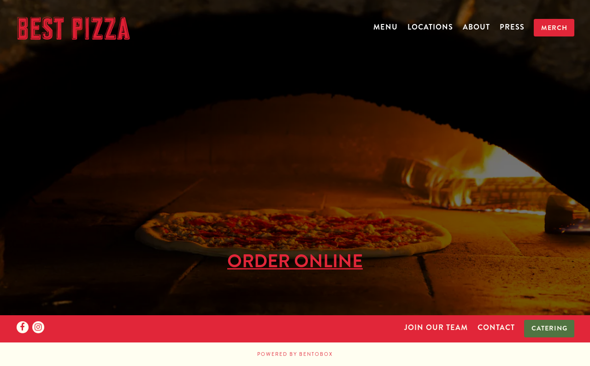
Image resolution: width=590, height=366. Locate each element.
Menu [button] (385, 27)
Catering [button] (549, 328)
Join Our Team (436, 327)
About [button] (476, 27)
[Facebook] (23, 327)
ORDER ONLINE (295, 260)
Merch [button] (554, 27)
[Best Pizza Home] (73, 26)
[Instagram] (38, 327)
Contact (496, 327)
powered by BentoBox (295, 354)
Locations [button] (430, 27)
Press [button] (512, 27)
